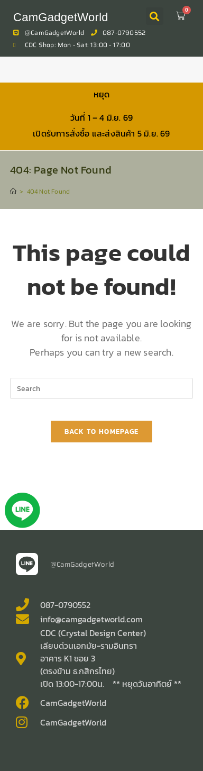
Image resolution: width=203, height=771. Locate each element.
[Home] (13, 191)
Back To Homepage (101, 432)
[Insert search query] (101, 388)
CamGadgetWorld (60, 17)
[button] (154, 16)
